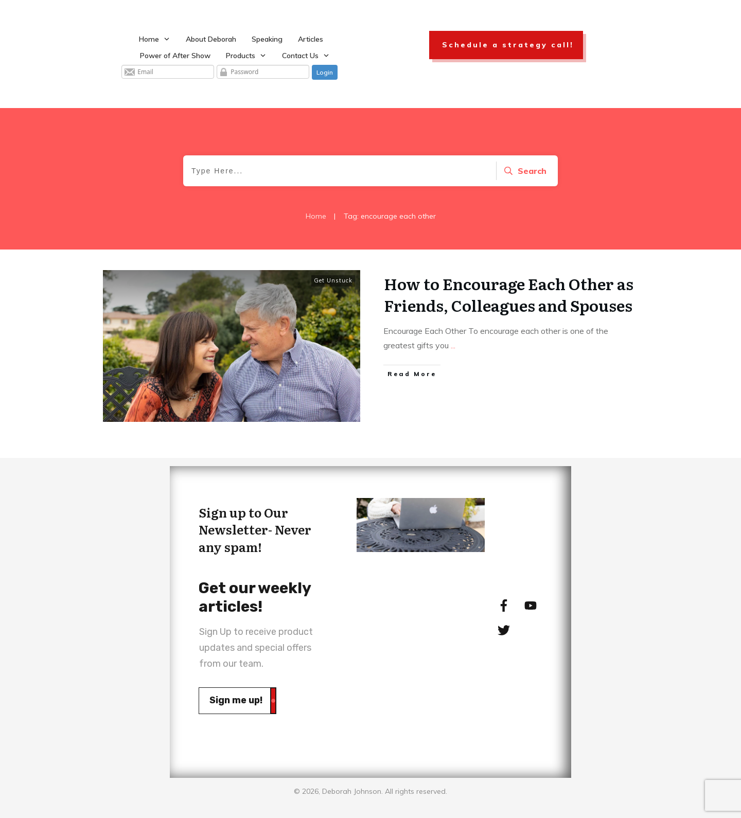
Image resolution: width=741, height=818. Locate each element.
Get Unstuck (333, 280)
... (453, 345)
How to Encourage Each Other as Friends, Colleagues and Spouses (508, 294)
